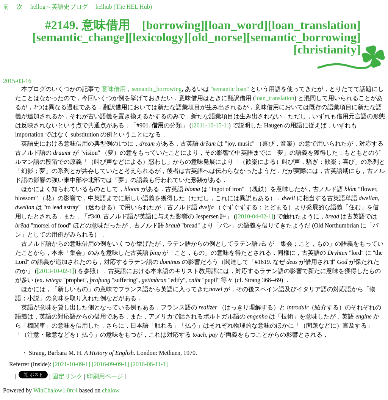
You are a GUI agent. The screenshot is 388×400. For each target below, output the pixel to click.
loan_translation (314, 25)
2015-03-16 (17, 81)
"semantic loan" (230, 89)
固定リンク (67, 376)
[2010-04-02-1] (255, 216)
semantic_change (80, 37)
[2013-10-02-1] (55, 271)
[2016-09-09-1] (110, 364)
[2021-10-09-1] (72, 364)
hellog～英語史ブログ (59, 6)
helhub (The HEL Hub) (123, 6)
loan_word (236, 25)
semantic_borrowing (303, 37)
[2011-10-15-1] (209, 125)
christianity (327, 49)
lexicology (158, 37)
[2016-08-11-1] (149, 364)
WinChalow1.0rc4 (55, 390)
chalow (110, 390)
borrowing (173, 25)
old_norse (217, 37)
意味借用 (114, 89)
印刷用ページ (105, 376)
